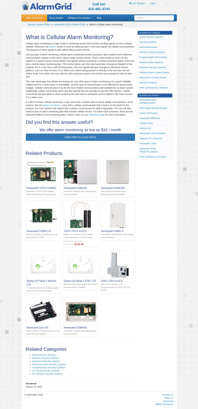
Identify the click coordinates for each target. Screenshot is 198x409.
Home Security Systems (44, 355)
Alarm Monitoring (34, 18)
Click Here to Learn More (80, 137)
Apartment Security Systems (46, 361)
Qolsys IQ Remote (149, 113)
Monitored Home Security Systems (49, 364)
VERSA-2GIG (146, 123)
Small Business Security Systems (48, 367)
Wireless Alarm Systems (151, 62)
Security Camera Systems (152, 52)
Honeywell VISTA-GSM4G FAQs (70, 24)
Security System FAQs (39, 24)
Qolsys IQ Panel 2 (52, 105)
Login (152, 3)
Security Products (148, 82)
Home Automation (148, 47)
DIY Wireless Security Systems (47, 374)
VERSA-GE (145, 128)
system (52, 46)
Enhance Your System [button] (80, 18)
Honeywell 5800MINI (150, 118)
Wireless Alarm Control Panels (154, 72)
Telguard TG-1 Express (151, 138)
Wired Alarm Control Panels (153, 77)
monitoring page (96, 114)
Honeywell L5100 (148, 143)
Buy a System (56, 18)
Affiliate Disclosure (164, 404)
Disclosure (168, 401)
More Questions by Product (153, 157)
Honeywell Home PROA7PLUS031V (149, 150)
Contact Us (167, 394)
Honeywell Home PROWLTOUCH (148, 101)
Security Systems (148, 42)
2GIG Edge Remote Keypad (153, 108)
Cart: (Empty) (137, 3)
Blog (99, 18)
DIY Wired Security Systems (46, 370)
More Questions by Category (154, 87)
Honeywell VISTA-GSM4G (152, 133)
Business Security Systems (45, 358)
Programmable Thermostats (153, 57)
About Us (169, 398)
